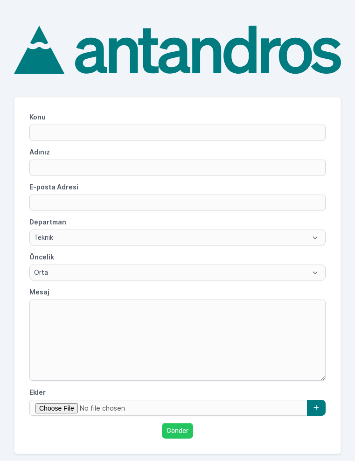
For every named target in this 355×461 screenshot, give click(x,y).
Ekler (37, 392)
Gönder (177, 430)
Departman (47, 222)
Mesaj (39, 292)
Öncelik (41, 257)
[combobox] (177, 237)
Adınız (39, 152)
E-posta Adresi (53, 187)
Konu (37, 117)
